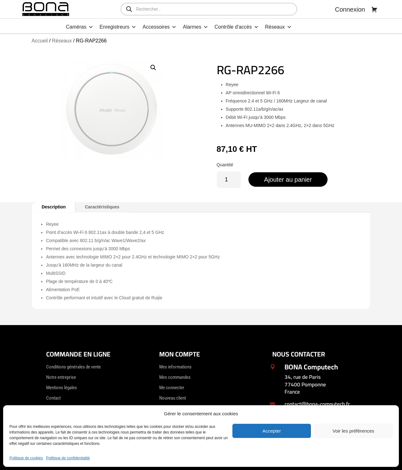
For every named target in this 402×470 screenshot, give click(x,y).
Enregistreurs (118, 27)
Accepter (271, 431)
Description (53, 206)
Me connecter (171, 387)
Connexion (350, 9)
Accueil (39, 40)
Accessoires (160, 27)
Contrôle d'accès (237, 27)
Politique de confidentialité (68, 458)
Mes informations (175, 367)
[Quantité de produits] (229, 179)
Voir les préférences (353, 431)
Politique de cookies (26, 458)
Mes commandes (175, 377)
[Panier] (374, 9)
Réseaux (278, 27)
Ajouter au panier (288, 179)
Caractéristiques (102, 206)
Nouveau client (172, 398)
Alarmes (195, 27)
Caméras (79, 27)
